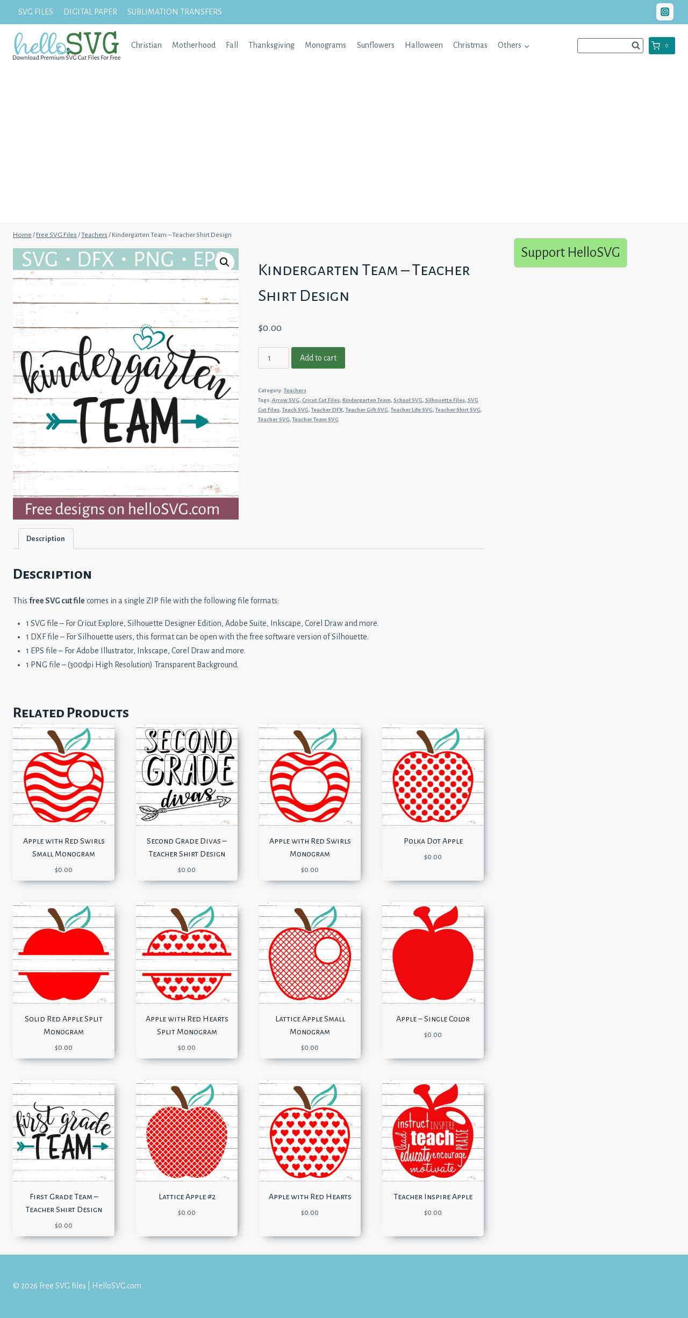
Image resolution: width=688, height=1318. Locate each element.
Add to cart (318, 358)
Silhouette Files (445, 400)
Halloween (424, 45)
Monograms (325, 45)
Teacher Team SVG (315, 419)
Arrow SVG (285, 400)
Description (45, 539)
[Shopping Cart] (662, 45)
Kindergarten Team (366, 400)
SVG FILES (35, 12)
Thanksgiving (271, 45)
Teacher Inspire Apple (432, 1196)
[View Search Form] (610, 45)
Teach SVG (295, 410)
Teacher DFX (327, 410)
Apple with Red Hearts (310, 1196)
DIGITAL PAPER (90, 12)
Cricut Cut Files (321, 400)
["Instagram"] (664, 11)
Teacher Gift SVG (367, 410)
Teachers (295, 390)
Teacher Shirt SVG (458, 410)
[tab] (46, 538)
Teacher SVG (274, 419)
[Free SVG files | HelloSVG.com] (66, 45)
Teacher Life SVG (412, 410)
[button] (526, 45)
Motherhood (194, 45)
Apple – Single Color (433, 1018)
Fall (232, 45)
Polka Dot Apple (433, 841)
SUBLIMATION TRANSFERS (174, 12)
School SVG (407, 400)
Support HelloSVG (570, 252)
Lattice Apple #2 (187, 1196)
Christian (146, 45)
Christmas (470, 45)
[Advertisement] (344, 148)
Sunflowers (376, 45)
